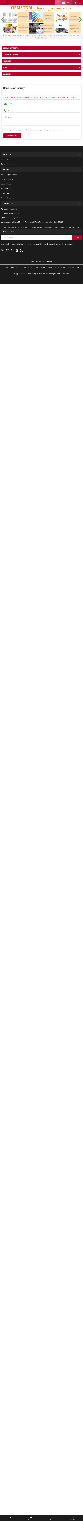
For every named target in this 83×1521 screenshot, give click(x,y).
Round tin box (6, 188)
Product (23, 267)
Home (6, 35)
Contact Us (5, 164)
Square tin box (6, 184)
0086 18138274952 (11, 209)
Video (43, 267)
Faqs (36, 267)
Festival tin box (6, 193)
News (30, 267)
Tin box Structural (7, 198)
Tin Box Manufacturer (44, 261)
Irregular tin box (7, 179)
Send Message (12, 135)
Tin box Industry (15, 35)
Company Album (73, 267)
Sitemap (61, 267)
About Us (4, 159)
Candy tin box (25, 35)
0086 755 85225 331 (11, 213)
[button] (38, 31)
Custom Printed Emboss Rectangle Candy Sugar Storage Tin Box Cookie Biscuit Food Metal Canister (43, 97)
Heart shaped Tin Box (9, 174)
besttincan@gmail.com (13, 218)
